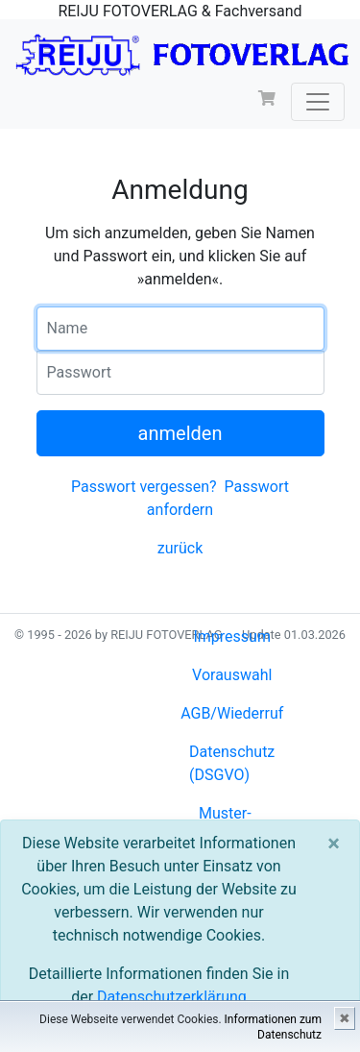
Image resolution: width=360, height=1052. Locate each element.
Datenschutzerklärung (172, 997)
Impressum (232, 636)
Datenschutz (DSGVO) (232, 763)
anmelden (180, 433)
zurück (180, 548)
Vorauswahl (232, 675)
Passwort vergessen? (144, 486)
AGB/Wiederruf (231, 713)
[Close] (333, 843)
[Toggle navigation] (318, 102)
